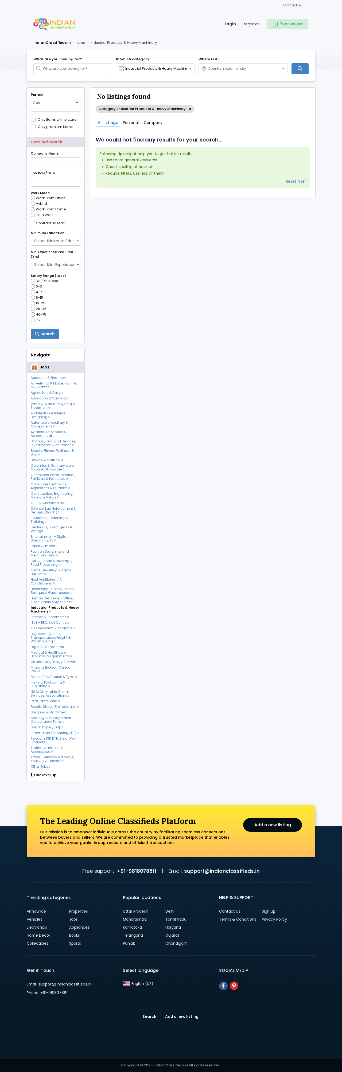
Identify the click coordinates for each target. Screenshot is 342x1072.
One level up (43, 775)
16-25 (38, 303)
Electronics (37, 927)
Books (74, 935)
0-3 (36, 286)
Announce (36, 911)
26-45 (38, 309)
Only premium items (55, 126)
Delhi (169, 911)
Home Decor (38, 935)
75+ (36, 320)
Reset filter (296, 181)
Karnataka (132, 927)
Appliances (79, 927)
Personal (131, 122)
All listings (108, 122)
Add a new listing (272, 825)
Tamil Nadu (175, 919)
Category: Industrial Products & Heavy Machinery (142, 108)
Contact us (292, 5)
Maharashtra (135, 919)
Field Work (42, 215)
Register (251, 24)
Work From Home (48, 209)
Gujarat (172, 935)
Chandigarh (176, 943)
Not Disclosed (45, 281)
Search (149, 1016)
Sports (75, 943)
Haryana (173, 927)
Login (230, 24)
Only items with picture (57, 119)
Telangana (133, 935)
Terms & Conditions (237, 919)
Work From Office (48, 198)
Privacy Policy (274, 919)
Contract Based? (50, 223)
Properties (78, 911)
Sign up (268, 911)
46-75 (38, 314)
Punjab (129, 943)
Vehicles (34, 919)
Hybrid (39, 204)
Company (153, 122)
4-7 (36, 292)
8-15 (37, 298)
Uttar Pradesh (135, 911)
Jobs (73, 919)
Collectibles (37, 943)
